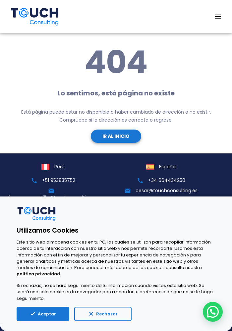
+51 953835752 (58, 180)
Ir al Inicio (116, 136)
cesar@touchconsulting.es (167, 190)
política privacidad (38, 274)
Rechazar (103, 314)
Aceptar (43, 314)
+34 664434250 (166, 180)
